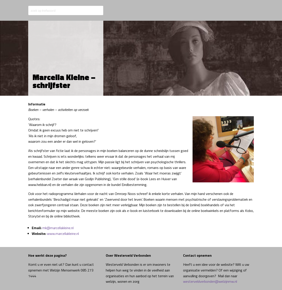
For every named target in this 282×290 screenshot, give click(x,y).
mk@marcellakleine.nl (58, 227)
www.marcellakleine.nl (63, 233)
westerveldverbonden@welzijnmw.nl (210, 281)
